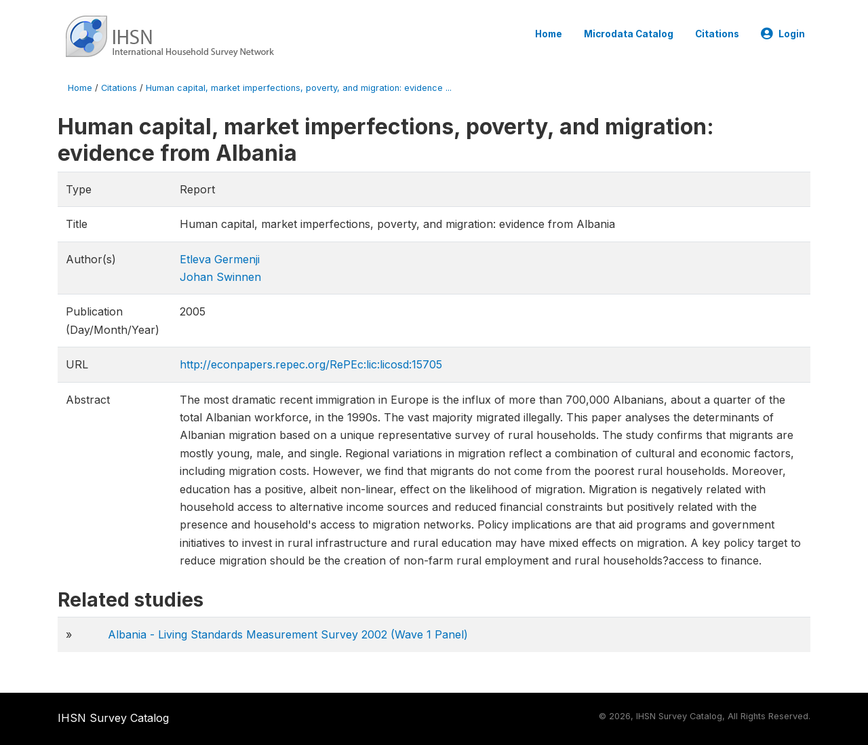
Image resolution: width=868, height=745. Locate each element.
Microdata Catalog (628, 33)
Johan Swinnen (220, 277)
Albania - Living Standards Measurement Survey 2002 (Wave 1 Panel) (288, 634)
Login (783, 33)
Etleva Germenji (220, 259)
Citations (717, 33)
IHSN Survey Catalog (113, 718)
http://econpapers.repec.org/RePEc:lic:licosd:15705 (311, 364)
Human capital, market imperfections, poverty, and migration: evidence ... (299, 88)
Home (548, 33)
